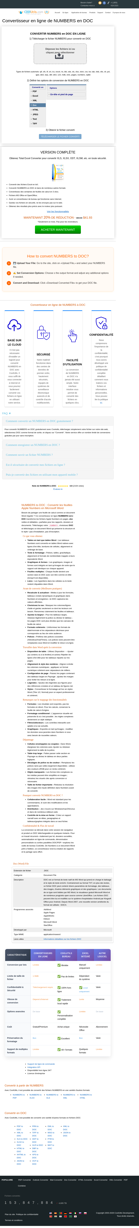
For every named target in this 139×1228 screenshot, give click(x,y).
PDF (35, 91)
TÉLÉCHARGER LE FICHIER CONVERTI (60, 136)
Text (35, 119)
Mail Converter (56, 1182)
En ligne (65, 12)
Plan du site (10, 1216)
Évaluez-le (57, 489)
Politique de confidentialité (27, 1216)
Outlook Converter (40, 1182)
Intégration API (33, 1069)
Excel (35, 96)
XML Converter (115, 1182)
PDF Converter (24, 1182)
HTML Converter (85, 1182)
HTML (35, 110)
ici (101, 403)
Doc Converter (70, 1182)
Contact (108, 12)
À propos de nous (119, 12)
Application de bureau (79, 12)
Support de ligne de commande (41, 1066)
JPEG (35, 114)
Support (100, 12)
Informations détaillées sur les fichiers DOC (62, 939)
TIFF (35, 123)
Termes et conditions (13, 1222)
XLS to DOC (22, 1141)
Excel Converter (101, 1182)
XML (35, 100)
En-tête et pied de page (61, 94)
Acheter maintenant (58, 229)
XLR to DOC (37, 1147)
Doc (34, 105)
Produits (92, 12)
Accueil (57, 12)
